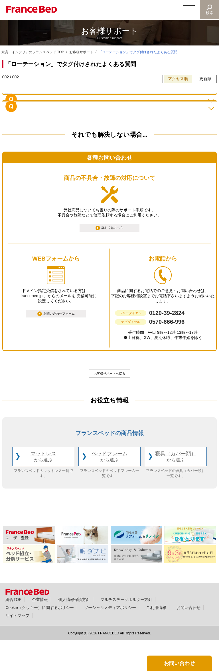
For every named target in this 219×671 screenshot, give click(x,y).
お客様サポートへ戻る (109, 403)
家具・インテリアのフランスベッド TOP (32, 52)
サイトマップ (17, 646)
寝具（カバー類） (175, 487)
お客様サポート (81, 52)
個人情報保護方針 (74, 630)
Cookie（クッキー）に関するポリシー (39, 638)
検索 (209, 13)
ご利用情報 (156, 638)
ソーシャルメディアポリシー (110, 638)
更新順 (205, 78)
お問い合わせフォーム (59, 343)
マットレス (43, 487)
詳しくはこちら (113, 255)
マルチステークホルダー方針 (126, 630)
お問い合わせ (188, 638)
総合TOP (13, 630)
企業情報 (40, 630)
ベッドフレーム (109, 487)
